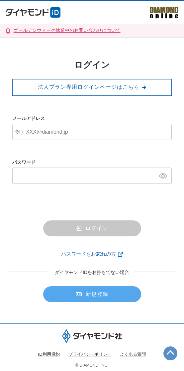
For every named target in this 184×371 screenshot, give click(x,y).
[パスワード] (92, 176)
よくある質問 (133, 354)
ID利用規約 (49, 354)
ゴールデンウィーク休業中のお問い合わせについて (67, 30)
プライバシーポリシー (90, 354)
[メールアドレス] (92, 132)
